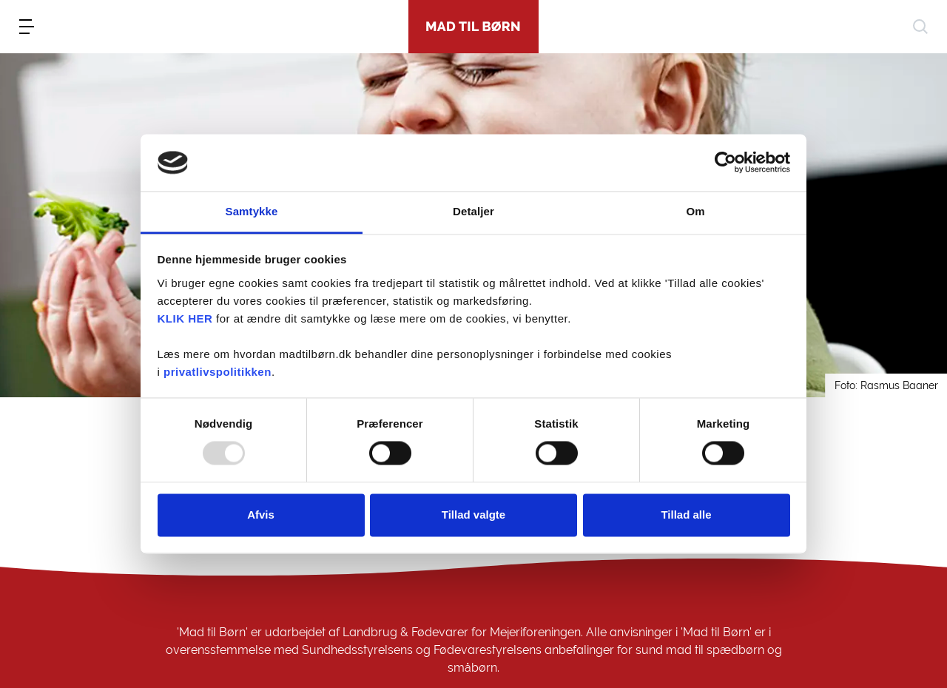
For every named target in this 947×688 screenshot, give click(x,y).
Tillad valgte (473, 514)
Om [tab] (695, 211)
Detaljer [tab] (473, 211)
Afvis (260, 514)
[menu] (26, 26)
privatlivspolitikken (218, 371)
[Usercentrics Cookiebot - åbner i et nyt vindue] (725, 163)
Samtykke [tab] (252, 211)
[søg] (920, 26)
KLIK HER (185, 318)
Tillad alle (686, 514)
